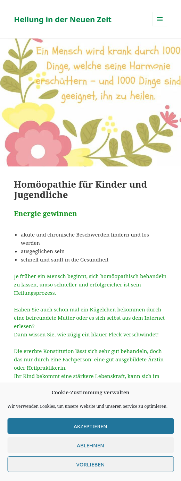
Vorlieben (90, 464)
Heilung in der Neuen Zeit (63, 19)
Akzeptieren (90, 426)
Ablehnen (90, 445)
